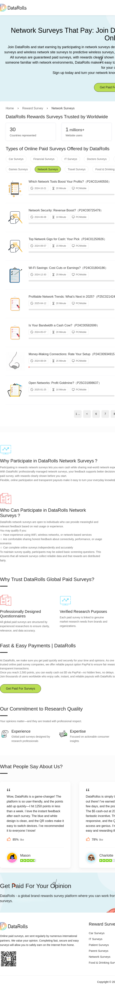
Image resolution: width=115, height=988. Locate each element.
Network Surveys (48, 169)
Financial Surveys (44, 159)
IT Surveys (70, 159)
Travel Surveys (76, 169)
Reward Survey (32, 108)
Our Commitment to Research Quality (41, 708)
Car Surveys (16, 159)
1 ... (78, 413)
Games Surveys (18, 169)
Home (10, 108)
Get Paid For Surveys (20, 688)
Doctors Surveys (97, 159)
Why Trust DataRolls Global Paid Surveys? (47, 579)
